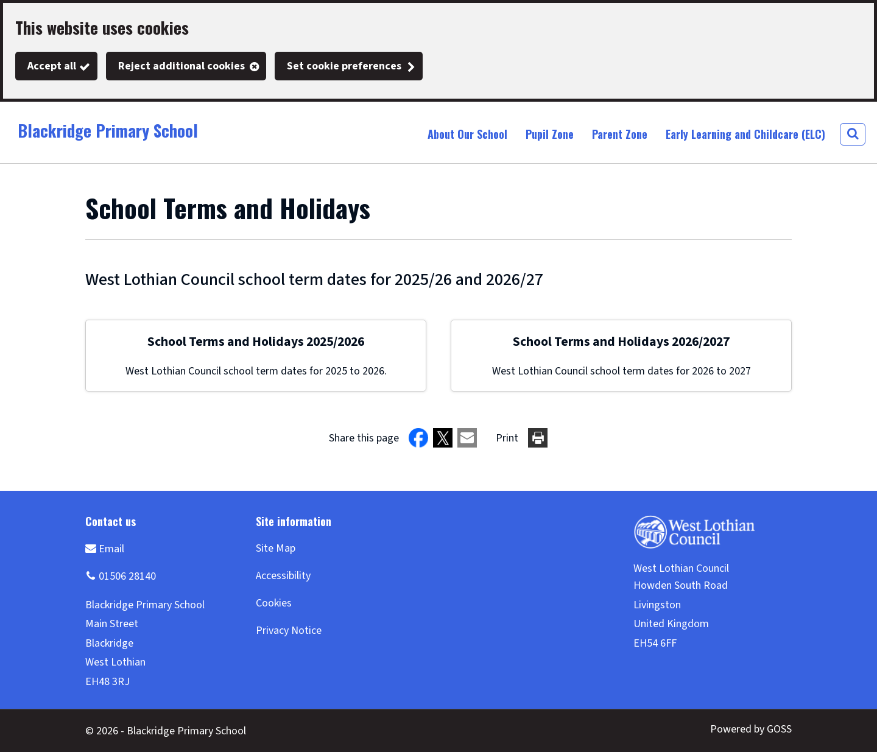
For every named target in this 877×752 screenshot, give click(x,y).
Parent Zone (619, 134)
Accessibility (283, 575)
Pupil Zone (550, 134)
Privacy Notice (289, 630)
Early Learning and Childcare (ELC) (745, 134)
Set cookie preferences (344, 66)
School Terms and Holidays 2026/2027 (621, 341)
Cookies (274, 603)
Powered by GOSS (751, 729)
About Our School (467, 134)
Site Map (275, 548)
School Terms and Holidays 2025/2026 (255, 341)
